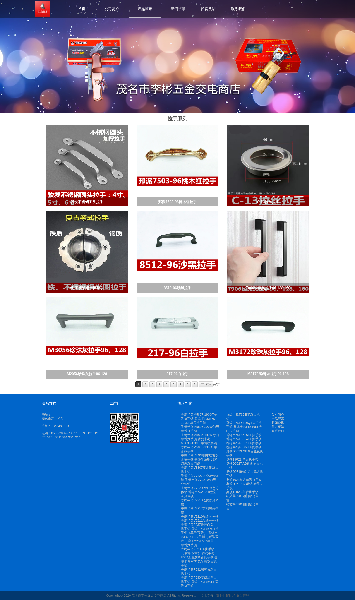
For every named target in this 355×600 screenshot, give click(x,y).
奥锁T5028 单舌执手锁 (242, 492)
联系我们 (238, 9)
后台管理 (242, 595)
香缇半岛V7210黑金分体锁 (199, 516)
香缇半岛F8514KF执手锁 (243, 439)
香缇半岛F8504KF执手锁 (243, 447)
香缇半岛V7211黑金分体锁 (199, 520)
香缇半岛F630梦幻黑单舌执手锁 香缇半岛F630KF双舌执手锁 (199, 582)
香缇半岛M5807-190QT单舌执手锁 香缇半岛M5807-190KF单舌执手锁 (199, 419)
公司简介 (112, 9)
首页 (81, 9)
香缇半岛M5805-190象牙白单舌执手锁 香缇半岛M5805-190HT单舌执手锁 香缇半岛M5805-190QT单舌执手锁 (200, 443)
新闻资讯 (178, 9)
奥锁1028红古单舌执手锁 (244, 480)
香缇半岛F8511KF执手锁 (243, 443)
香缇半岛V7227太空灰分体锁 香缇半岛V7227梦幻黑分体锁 (199, 480)
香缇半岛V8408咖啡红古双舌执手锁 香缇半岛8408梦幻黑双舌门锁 (199, 459)
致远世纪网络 (225, 595)
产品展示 (145, 9)
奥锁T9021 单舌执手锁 (242, 459)
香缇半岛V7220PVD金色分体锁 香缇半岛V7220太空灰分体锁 (200, 492)
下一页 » (206, 384)
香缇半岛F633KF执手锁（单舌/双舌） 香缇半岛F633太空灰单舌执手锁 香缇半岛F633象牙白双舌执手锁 (199, 557)
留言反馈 (208, 9)
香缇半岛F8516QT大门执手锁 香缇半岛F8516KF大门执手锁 (244, 427)
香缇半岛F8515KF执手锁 (243, 435)
